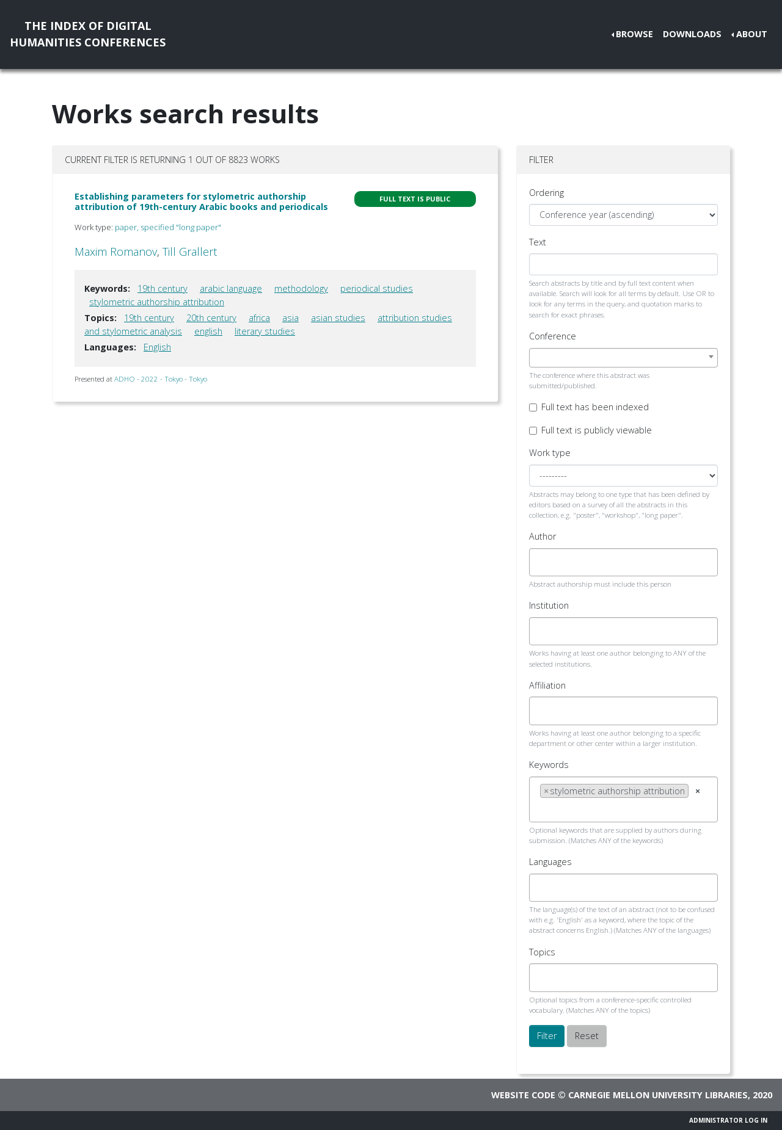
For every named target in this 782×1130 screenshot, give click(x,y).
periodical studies (376, 288)
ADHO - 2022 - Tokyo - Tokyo (160, 378)
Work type (550, 452)
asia (290, 318)
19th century (162, 288)
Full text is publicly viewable (596, 430)
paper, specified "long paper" (168, 227)
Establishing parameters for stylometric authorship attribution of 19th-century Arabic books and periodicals (201, 201)
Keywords (549, 764)
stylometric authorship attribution (156, 302)
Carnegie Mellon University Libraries (658, 1095)
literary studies (265, 331)
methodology (301, 288)
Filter (547, 1035)
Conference (552, 336)
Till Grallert (190, 251)
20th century (211, 318)
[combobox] (623, 358)
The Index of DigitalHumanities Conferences (88, 33)
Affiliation (547, 685)
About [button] (751, 34)
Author (542, 536)
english (208, 331)
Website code (523, 1095)
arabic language (231, 288)
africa (259, 318)
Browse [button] (634, 34)
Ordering (546, 192)
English (157, 347)
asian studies (338, 318)
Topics (542, 952)
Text (537, 242)
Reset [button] (587, 1035)
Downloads (692, 34)
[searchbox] (543, 562)
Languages (550, 861)
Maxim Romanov (116, 251)
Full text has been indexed (595, 407)
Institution (549, 605)
